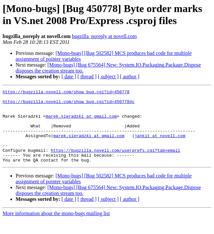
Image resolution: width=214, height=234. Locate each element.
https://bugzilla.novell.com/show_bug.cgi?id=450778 (66, 93)
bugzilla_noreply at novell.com (104, 36)
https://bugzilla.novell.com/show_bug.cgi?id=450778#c (69, 104)
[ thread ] (87, 76)
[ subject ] (108, 76)
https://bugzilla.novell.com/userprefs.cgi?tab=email (115, 163)
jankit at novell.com (160, 145)
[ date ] (68, 76)
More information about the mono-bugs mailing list (56, 228)
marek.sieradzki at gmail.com (81, 122)
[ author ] (130, 76)
